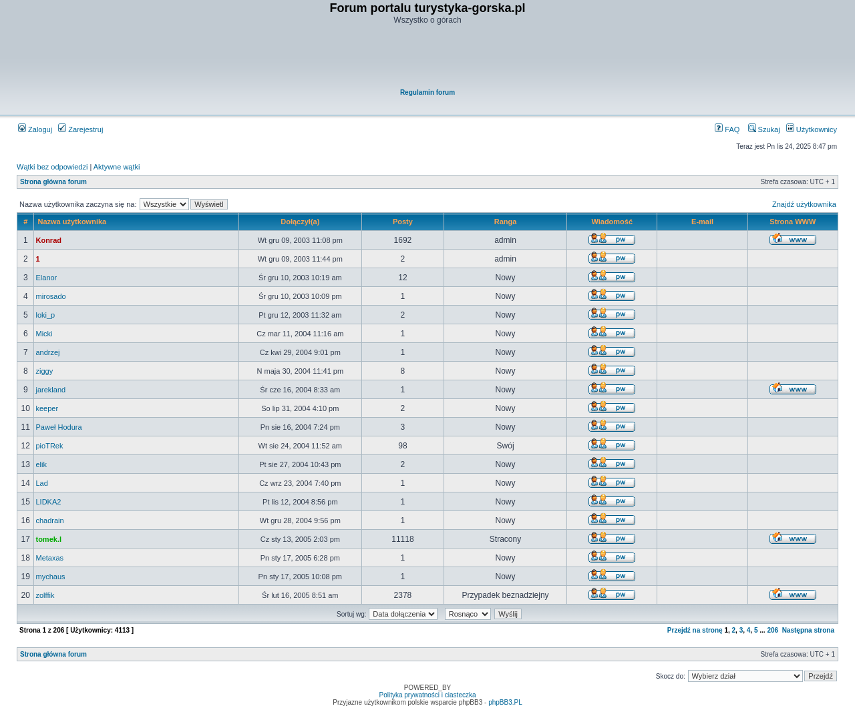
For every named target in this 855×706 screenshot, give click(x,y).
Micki (43, 334)
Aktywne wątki (117, 167)
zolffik (44, 595)
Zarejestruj (80, 129)
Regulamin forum (427, 92)
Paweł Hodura (58, 427)
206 (772, 630)
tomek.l (48, 539)
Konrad (48, 240)
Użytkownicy (811, 129)
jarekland (50, 390)
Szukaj (764, 129)
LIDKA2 (48, 502)
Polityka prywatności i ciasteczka (427, 695)
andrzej (47, 352)
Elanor (46, 278)
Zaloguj (35, 129)
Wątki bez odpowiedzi (52, 167)
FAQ (727, 129)
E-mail (702, 222)
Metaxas (49, 558)
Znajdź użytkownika (804, 204)
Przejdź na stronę (695, 630)
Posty (403, 222)
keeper (46, 408)
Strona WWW (793, 222)
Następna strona (808, 630)
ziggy (44, 371)
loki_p (45, 315)
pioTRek (49, 446)
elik (41, 464)
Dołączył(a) (300, 222)
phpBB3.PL (505, 702)
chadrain (49, 520)
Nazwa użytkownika (71, 222)
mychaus (50, 577)
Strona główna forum (53, 182)
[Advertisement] (428, 57)
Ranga (505, 222)
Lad (41, 483)
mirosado (50, 296)
